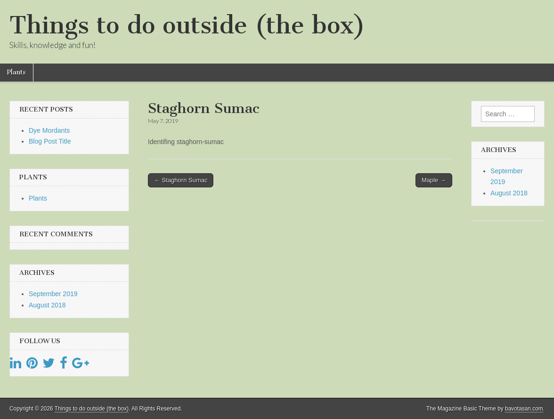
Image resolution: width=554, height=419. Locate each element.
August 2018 (47, 305)
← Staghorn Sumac (180, 180)
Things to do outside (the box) (187, 25)
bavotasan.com (524, 408)
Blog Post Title (50, 141)
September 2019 (53, 294)
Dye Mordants (49, 130)
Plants (16, 72)
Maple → (434, 180)
